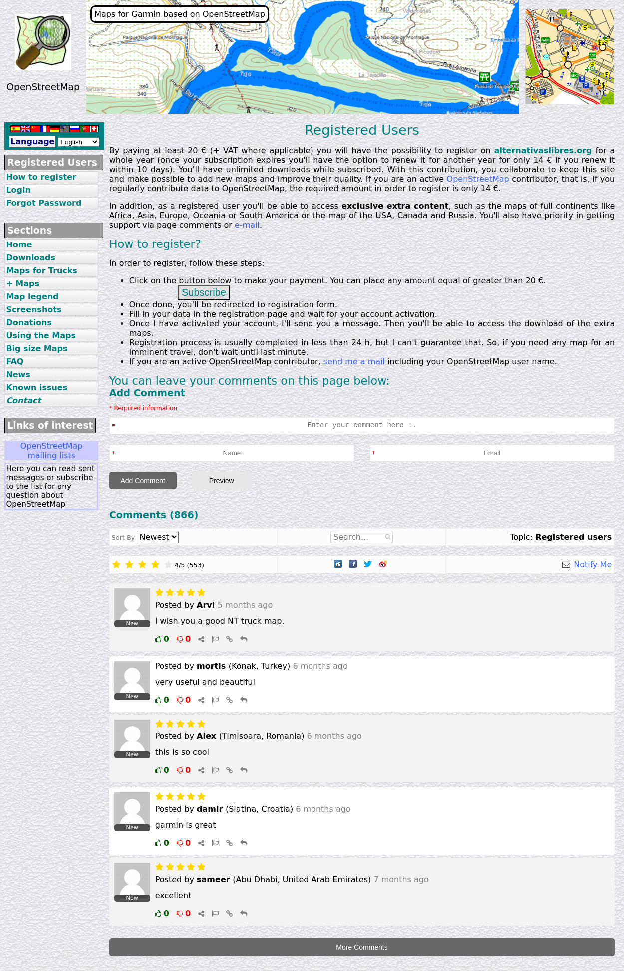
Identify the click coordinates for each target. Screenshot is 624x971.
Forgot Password (43, 203)
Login (18, 190)
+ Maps (22, 283)
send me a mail (354, 361)
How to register (41, 177)
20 (193, 150)
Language (32, 141)
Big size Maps (36, 348)
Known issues (36, 387)
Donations (29, 322)
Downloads (30, 257)
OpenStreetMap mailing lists (51, 450)
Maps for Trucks (41, 270)
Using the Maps (41, 335)
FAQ (14, 361)
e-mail (247, 225)
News (18, 374)
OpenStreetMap (478, 179)
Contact (23, 400)
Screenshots (33, 309)
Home (19, 244)
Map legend (32, 296)
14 (538, 160)
